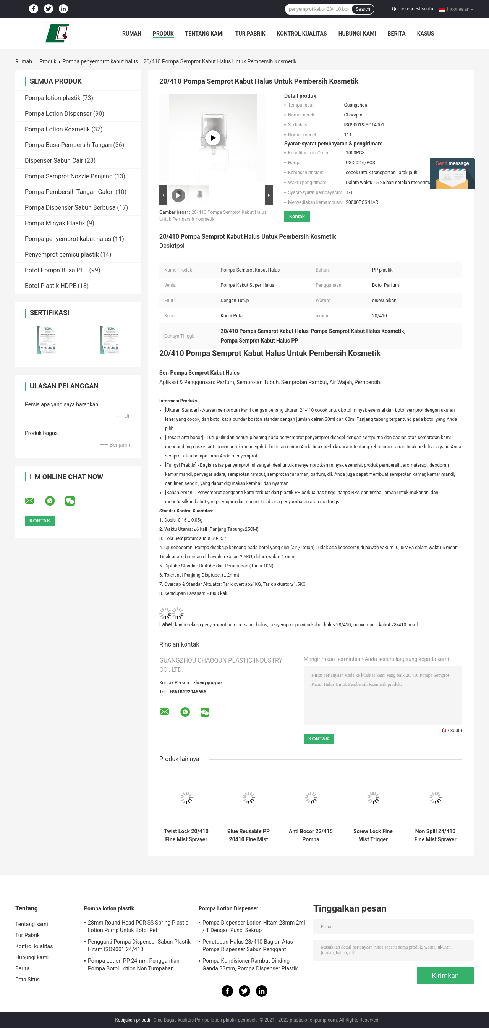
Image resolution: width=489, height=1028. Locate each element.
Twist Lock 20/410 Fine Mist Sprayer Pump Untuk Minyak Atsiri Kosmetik (186, 835)
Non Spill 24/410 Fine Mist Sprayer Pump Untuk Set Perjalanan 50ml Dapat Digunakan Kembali (435, 835)
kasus (425, 34)
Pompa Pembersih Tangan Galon (69, 192)
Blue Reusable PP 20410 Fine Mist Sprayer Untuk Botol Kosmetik (248, 835)
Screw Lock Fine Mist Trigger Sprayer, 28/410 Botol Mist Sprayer (373, 835)
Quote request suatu (412, 8)
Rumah (131, 34)
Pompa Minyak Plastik (55, 223)
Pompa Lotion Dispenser (58, 113)
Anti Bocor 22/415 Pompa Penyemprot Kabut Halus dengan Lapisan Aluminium (311, 835)
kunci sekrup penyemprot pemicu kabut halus (221, 624)
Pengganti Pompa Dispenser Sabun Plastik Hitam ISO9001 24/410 (139, 945)
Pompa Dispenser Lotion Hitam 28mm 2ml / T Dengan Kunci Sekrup (253, 926)
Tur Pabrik (250, 34)
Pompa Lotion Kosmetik (57, 129)
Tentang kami (204, 34)
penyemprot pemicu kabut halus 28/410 (310, 624)
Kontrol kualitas (302, 34)
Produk (163, 34)
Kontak (297, 216)
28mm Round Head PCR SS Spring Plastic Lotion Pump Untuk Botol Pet (138, 926)
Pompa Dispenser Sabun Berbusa (70, 207)
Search (363, 9)
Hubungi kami (357, 34)
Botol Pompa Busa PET (56, 270)
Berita (397, 34)
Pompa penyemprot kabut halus (100, 61)
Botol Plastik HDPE (50, 285)
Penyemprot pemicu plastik (62, 254)
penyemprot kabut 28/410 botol (385, 624)
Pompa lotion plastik (53, 98)
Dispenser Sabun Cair (54, 160)
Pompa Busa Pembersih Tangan (68, 145)
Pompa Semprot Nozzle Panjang (69, 176)
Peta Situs (27, 979)
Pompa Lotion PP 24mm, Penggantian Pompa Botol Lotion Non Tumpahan (134, 964)
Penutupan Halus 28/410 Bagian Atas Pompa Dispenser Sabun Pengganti (247, 945)
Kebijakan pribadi (132, 1020)
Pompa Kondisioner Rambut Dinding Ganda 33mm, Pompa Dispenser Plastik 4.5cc (250, 966)
